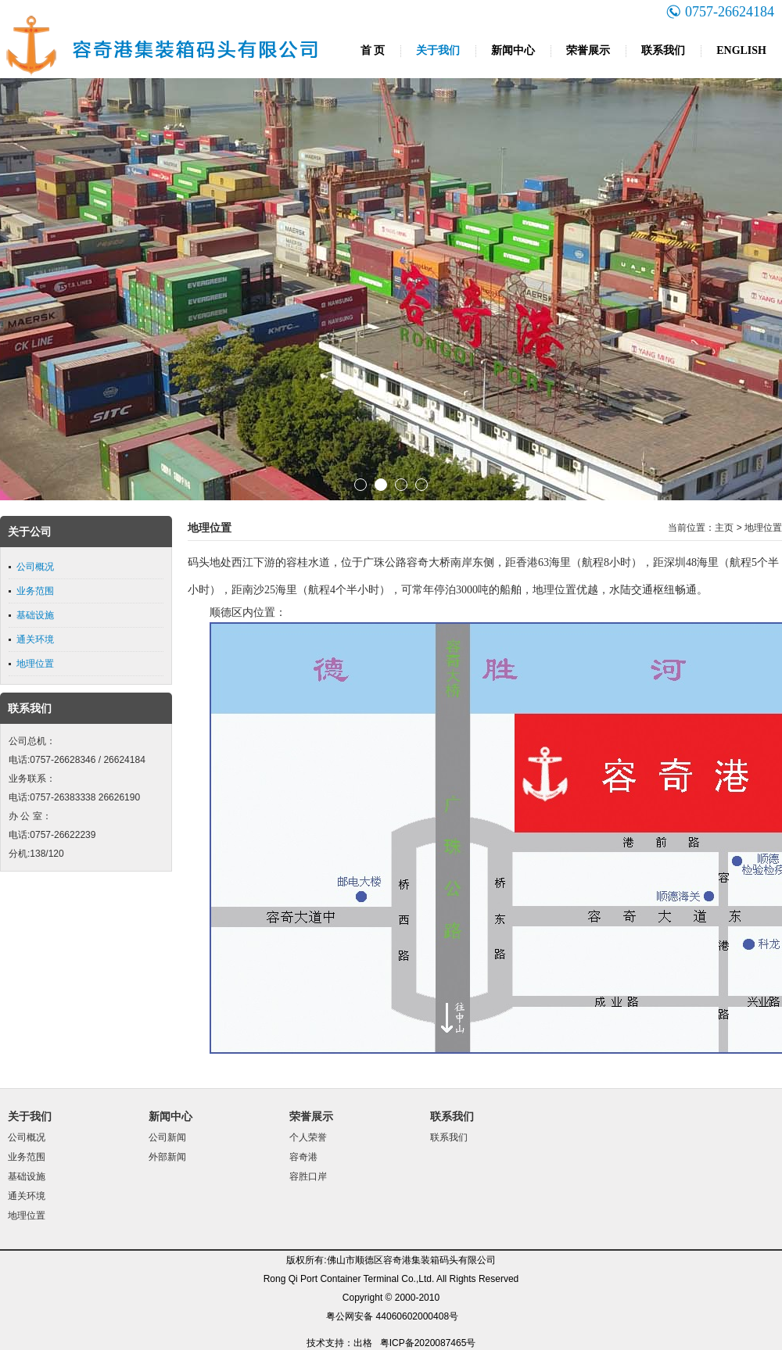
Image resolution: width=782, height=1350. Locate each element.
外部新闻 (167, 1156)
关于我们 (438, 50)
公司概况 (35, 566)
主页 (724, 527)
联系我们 (663, 50)
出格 (362, 1342)
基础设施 (35, 615)
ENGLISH (741, 50)
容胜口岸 (308, 1176)
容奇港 (303, 1156)
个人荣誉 (308, 1137)
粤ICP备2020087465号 (428, 1342)
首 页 (373, 50)
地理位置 (35, 663)
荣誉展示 (588, 50)
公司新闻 (167, 1137)
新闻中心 (513, 50)
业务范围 (35, 590)
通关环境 (35, 639)
